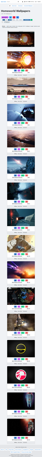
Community (31, 1)
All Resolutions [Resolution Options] (27, 19)
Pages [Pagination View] (13, 19)
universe (14, 26)
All (2, 22)
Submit (26, 1)
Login (36, 1)
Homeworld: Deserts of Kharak (11, 27)
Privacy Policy (11, 449)
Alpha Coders (3, 1)
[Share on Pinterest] (14, 17)
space (10, 26)
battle (7, 26)
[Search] (18, 2)
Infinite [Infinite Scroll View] (9, 19)
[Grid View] (3, 20)
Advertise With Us (38, 449)
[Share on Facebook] (17, 17)
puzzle (38, 26)
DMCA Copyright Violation (15, 452)
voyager (32, 26)
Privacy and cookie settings (26, 452)
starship (35, 26)
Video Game (14, 5)
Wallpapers (6, 22)
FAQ (6, 449)
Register (39, 1)
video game (20, 26)
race (17, 26)
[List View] (6, 20)
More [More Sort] (21, 19)
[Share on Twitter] (10, 17)
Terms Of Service (18, 449)
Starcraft (4, 27)
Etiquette (31, 449)
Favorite (4, 17)
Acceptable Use (26, 449)
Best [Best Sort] (17, 19)
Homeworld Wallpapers (28, 5)
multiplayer (27, 26)
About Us (2, 449)
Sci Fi (24, 26)
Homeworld (20, 5)
